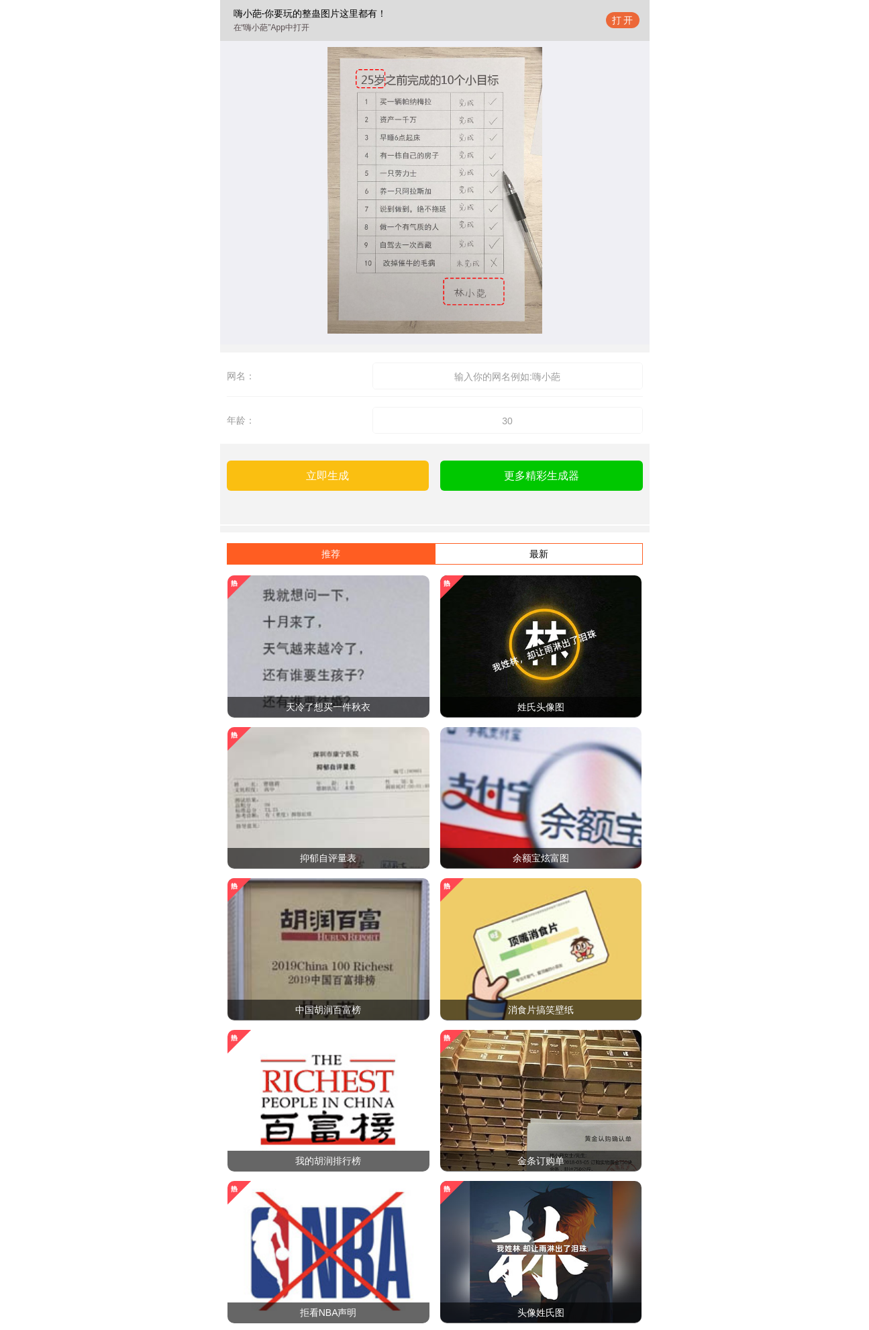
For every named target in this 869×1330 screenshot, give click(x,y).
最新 (538, 554)
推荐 (330, 554)
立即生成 (327, 475)
